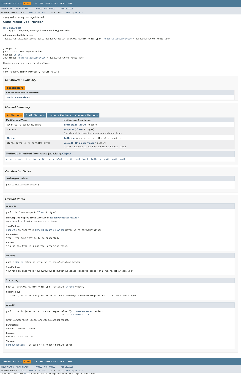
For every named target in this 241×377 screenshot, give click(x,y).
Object (18, 54)
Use (35, 3)
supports (69, 129)
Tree (41, 3)
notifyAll (82, 159)
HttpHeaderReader (85, 143)
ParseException (80, 314)
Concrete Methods (86, 115)
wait (107, 159)
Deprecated (51, 3)
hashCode (57, 159)
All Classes (67, 9)
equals (19, 159)
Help (70, 3)
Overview (6, 3)
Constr (32, 12)
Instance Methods (60, 115)
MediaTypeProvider (18, 97)
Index (63, 3)
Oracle (27, 374)
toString (69, 138)
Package (17, 3)
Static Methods (35, 115)
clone (9, 159)
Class (79, 129)
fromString (70, 124)
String (83, 124)
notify (70, 159)
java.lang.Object (12, 28)
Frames (38, 9)
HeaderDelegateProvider (118, 38)
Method (42, 12)
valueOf (68, 143)
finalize (31, 159)
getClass (44, 159)
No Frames (49, 9)
